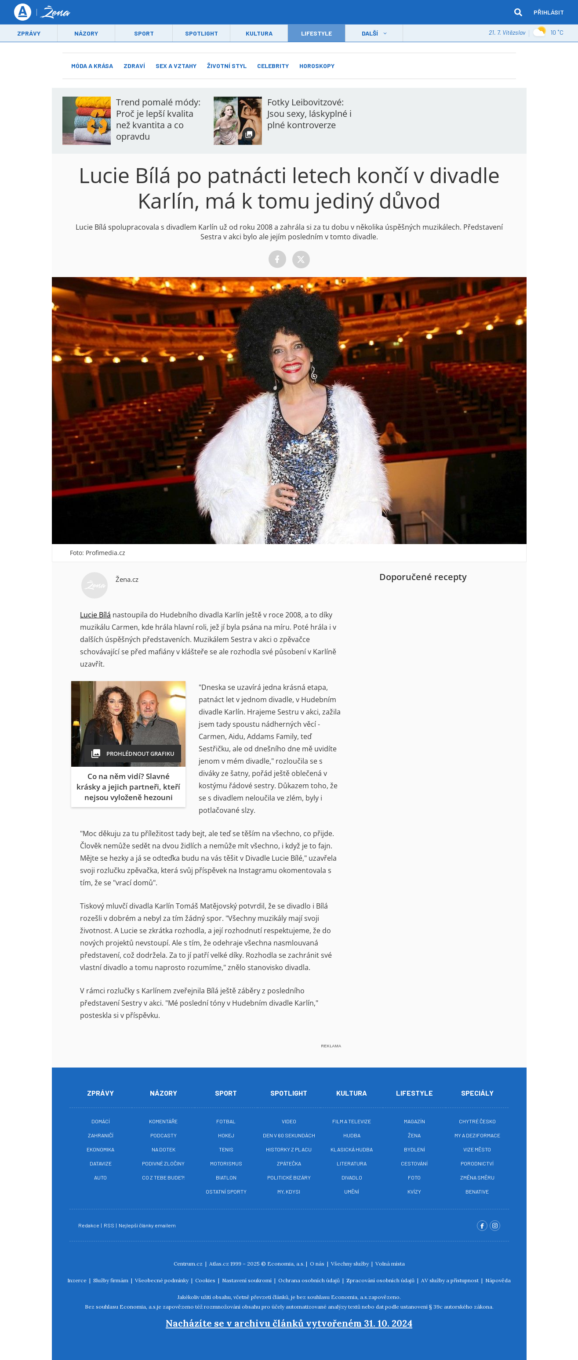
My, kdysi (288, 1191)
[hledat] (518, 12)
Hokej (226, 1135)
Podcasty (163, 1135)
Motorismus (226, 1163)
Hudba (351, 1135)
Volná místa (390, 1263)
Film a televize (351, 1121)
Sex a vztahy (176, 65)
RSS (109, 1225)
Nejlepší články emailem (148, 1225)
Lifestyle (414, 1093)
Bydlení (414, 1149)
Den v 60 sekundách (289, 1135)
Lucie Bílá (95, 615)
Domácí (100, 1121)
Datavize (101, 1163)
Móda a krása (92, 65)
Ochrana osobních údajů (309, 1280)
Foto (414, 1177)
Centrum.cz (189, 1263)
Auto (100, 1177)
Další (370, 33)
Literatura (352, 1163)
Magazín (414, 1121)
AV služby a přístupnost (450, 1280)
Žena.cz (127, 579)
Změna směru (477, 1177)
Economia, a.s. (286, 1263)
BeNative (477, 1191)
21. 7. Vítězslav (507, 32)
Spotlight (201, 33)
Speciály (477, 1093)
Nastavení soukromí (247, 1280)
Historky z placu (289, 1149)
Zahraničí (100, 1135)
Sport (144, 33)
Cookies (206, 1280)
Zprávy (28, 33)
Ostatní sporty (226, 1191)
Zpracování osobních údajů (381, 1280)
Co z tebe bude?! (163, 1177)
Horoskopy (316, 65)
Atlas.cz (219, 1263)
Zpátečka (289, 1163)
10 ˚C (548, 33)
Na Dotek (163, 1149)
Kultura (259, 33)
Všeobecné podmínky (162, 1280)
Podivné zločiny (163, 1163)
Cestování (414, 1163)
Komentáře (163, 1121)
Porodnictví (477, 1163)
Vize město (477, 1149)
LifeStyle (316, 33)
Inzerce (77, 1280)
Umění (351, 1191)
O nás (318, 1263)
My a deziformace (477, 1135)
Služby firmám (111, 1280)
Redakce (89, 1225)
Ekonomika (100, 1149)
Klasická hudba (352, 1149)
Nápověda (498, 1280)
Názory (86, 33)
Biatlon (226, 1177)
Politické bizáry (289, 1177)
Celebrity (273, 65)
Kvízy (414, 1191)
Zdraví (134, 65)
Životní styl (227, 65)
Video (289, 1121)
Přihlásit (549, 12)
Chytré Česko (477, 1121)
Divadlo (352, 1177)
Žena (414, 1135)
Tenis (226, 1149)
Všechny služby (350, 1263)
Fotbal (226, 1121)
